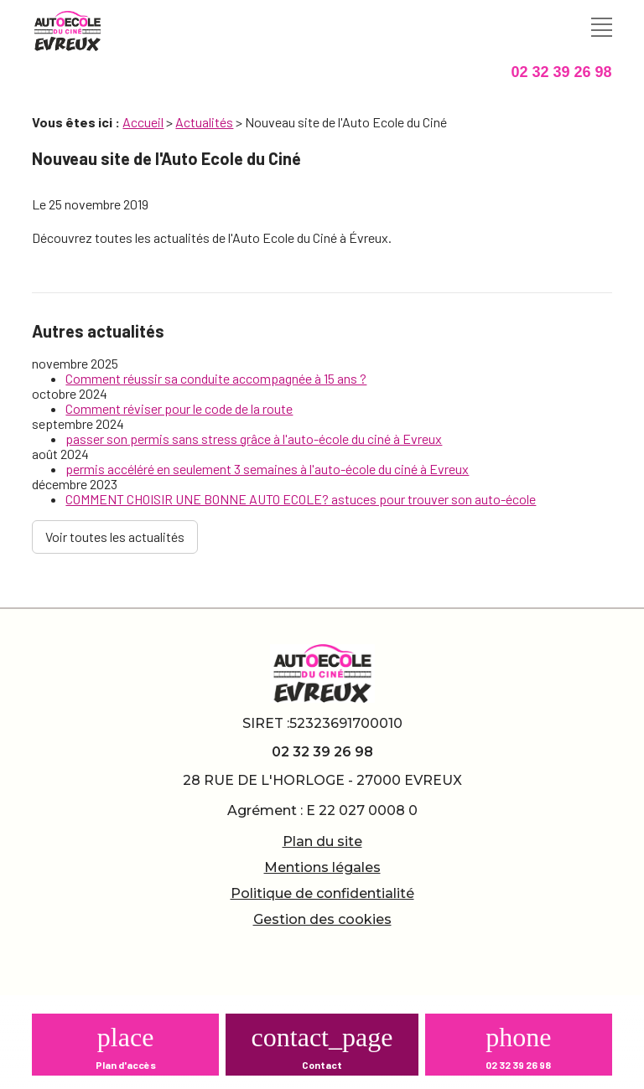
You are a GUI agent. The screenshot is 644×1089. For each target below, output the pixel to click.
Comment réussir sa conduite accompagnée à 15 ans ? (215, 378)
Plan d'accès (126, 1065)
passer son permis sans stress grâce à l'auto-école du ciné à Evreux (253, 438)
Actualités (204, 122)
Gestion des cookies (322, 919)
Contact (322, 1065)
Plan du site (322, 841)
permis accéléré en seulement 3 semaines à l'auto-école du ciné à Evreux (267, 469)
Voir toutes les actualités (114, 536)
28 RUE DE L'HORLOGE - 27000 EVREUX (322, 780)
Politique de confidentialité (322, 893)
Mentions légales (322, 867)
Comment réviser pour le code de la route (179, 408)
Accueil (143, 122)
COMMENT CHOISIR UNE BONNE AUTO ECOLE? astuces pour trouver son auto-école (300, 499)
